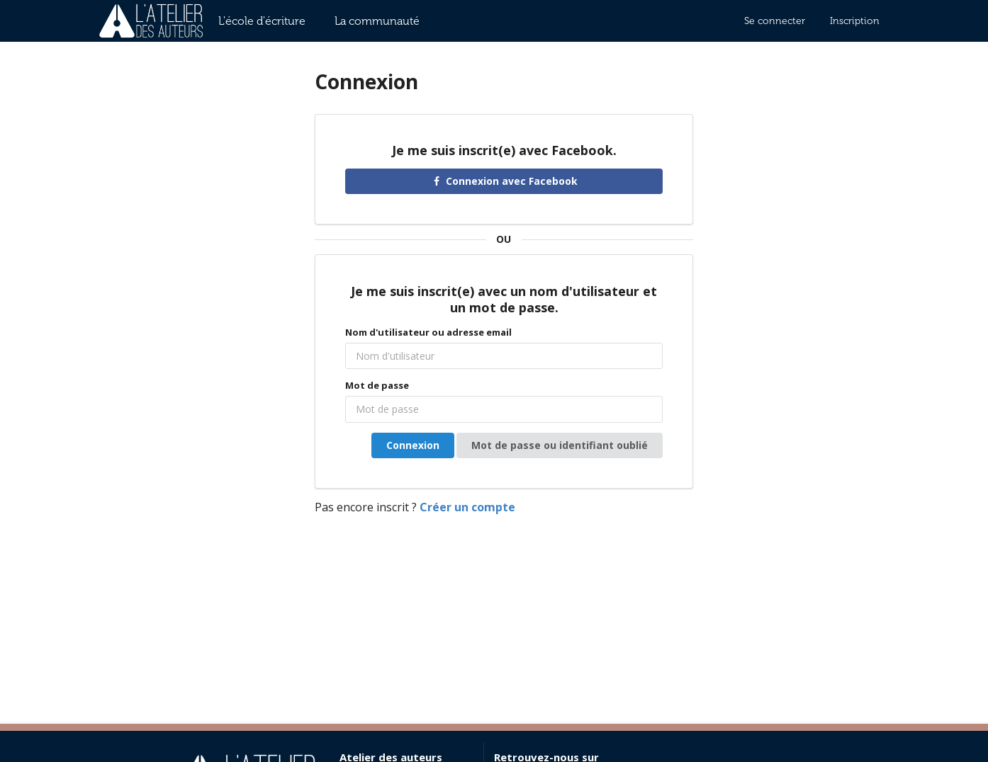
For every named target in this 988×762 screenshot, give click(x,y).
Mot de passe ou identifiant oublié (559, 445)
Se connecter (774, 21)
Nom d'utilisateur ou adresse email (428, 332)
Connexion (412, 445)
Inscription (855, 21)
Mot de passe (377, 385)
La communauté (377, 21)
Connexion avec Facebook (504, 181)
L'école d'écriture (261, 21)
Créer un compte (467, 507)
